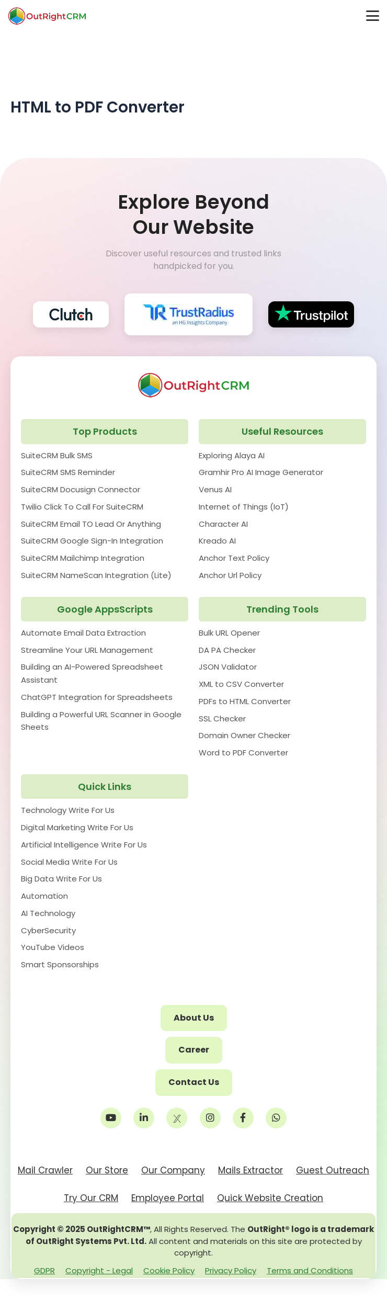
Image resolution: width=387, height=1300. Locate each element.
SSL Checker (222, 718)
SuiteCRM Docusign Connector (80, 489)
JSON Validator (228, 666)
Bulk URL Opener (229, 632)
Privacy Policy (230, 1270)
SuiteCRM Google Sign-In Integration (92, 540)
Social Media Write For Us (69, 861)
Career (193, 1050)
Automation (44, 895)
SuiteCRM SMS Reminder (68, 472)
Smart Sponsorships (60, 964)
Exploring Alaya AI (232, 455)
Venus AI (215, 489)
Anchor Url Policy (230, 575)
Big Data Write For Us (61, 878)
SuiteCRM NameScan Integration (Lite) (96, 575)
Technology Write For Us (68, 810)
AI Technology (48, 913)
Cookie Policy (169, 1270)
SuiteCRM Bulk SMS (57, 455)
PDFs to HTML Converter (245, 701)
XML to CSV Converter (241, 684)
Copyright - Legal (99, 1270)
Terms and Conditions (310, 1270)
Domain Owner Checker (244, 735)
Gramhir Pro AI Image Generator (261, 472)
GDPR (44, 1270)
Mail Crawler (45, 1170)
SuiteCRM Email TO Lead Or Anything (91, 523)
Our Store (107, 1170)
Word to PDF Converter (243, 752)
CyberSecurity (48, 930)
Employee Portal (167, 1198)
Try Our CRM (91, 1198)
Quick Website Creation (270, 1198)
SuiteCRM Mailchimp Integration (82, 557)
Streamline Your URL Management (87, 650)
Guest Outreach (332, 1170)
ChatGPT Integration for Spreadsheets (97, 697)
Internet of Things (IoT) (244, 506)
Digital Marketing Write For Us (77, 827)
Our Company (173, 1170)
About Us (194, 1018)
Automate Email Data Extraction (83, 632)
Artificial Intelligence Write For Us (84, 844)
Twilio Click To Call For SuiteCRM (82, 506)
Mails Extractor (250, 1170)
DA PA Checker (227, 650)
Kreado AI (217, 540)
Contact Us (193, 1082)
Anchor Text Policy (234, 557)
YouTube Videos (52, 947)
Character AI (223, 523)
